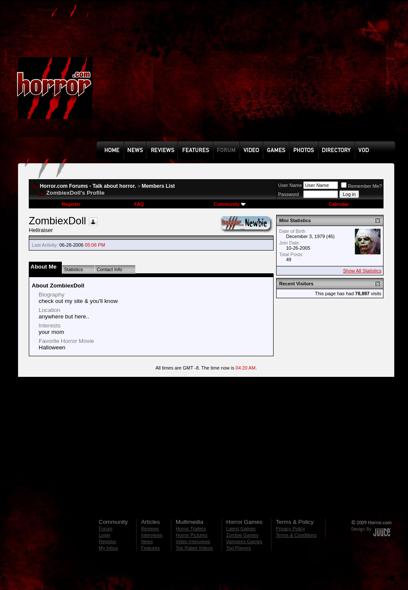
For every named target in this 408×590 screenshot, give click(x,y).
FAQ (139, 204)
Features (150, 547)
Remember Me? (361, 186)
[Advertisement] (185, 77)
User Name (290, 185)
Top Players (238, 547)
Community (230, 204)
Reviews (150, 528)
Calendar (339, 204)
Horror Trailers (191, 528)
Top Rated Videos (194, 547)
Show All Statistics (362, 270)
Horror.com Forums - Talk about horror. (88, 186)
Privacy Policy (290, 528)
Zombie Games (242, 535)
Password (288, 194)
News (147, 541)
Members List (158, 186)
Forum (106, 528)
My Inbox (108, 547)
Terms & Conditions (296, 535)
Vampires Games (244, 541)
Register (71, 204)
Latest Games (241, 528)
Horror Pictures (191, 535)
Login (104, 535)
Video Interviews (193, 541)
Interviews (151, 535)
